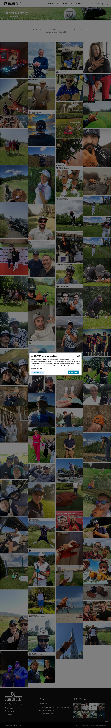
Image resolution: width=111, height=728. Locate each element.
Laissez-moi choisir (37, 372)
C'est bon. (73, 372)
